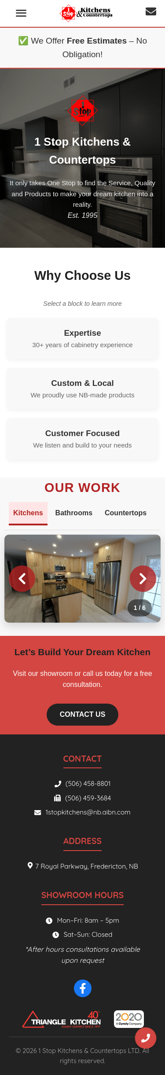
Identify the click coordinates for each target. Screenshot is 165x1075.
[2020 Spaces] (129, 1019)
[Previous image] (22, 578)
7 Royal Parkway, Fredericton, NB (82, 866)
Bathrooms (73, 513)
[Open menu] (21, 13)
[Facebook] (83, 988)
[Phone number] (145, 1038)
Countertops (126, 513)
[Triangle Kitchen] (60, 1019)
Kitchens (28, 513)
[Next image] (143, 578)
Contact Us (83, 714)
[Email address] (151, 13)
